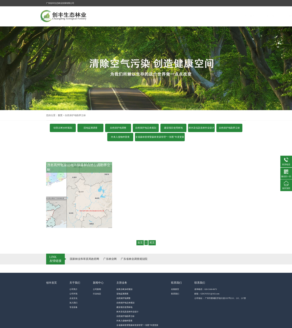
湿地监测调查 (90, 128)
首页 (60, 115)
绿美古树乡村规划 (62, 128)
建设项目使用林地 (173, 128)
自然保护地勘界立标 (229, 128)
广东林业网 (110, 258)
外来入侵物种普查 (120, 137)
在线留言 (175, 289)
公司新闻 (97, 289)
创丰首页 (134, 16)
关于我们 (156, 16)
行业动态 (97, 294)
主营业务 (201, 16)
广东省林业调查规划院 (134, 258)
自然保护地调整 (118, 128)
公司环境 (73, 294)
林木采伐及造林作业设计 (201, 128)
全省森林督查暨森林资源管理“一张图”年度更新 (159, 137)
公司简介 (73, 289)
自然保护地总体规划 (145, 128)
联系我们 (223, 16)
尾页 (152, 242)
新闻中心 (179, 16)
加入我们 (73, 303)
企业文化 (73, 298)
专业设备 (73, 307)
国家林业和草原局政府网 (84, 258)
